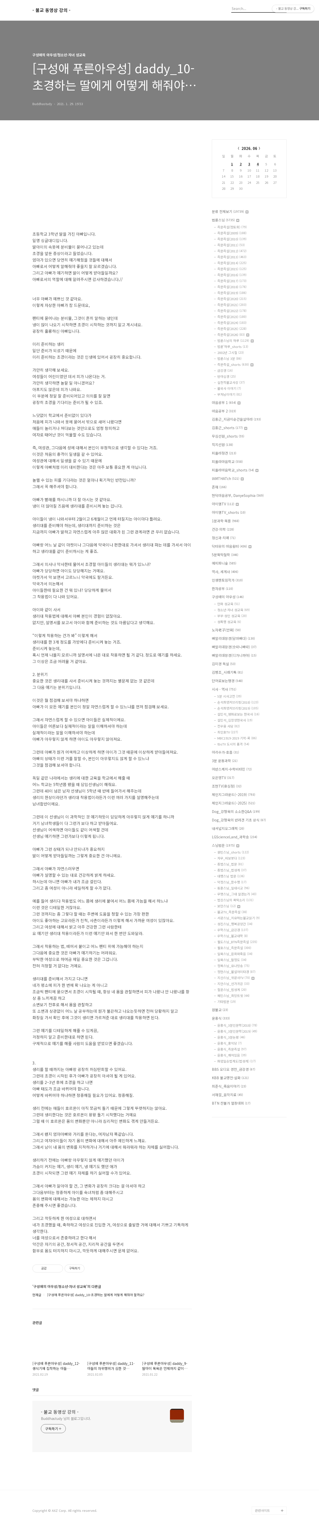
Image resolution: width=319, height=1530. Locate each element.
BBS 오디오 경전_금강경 (233, 1069)
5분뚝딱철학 (225, 554)
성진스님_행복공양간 (234, 924)
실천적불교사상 (231, 382)
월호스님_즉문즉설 (234, 947)
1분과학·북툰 (225, 520)
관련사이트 (262, 1510)
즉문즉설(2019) (231, 292)
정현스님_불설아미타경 (236, 971)
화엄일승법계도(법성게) (236, 1061)
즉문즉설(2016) (231, 274)
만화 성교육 (228, 603)
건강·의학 (223, 529)
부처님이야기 (229, 394)
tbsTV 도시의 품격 (233, 744)
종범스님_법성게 (231, 870)
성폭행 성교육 (229, 621)
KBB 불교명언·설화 (230, 1077)
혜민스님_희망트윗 (233, 995)
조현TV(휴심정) (226, 786)
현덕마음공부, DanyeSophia (238, 495)
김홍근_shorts (229, 427)
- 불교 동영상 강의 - (51, 10)
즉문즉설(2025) (231, 328)
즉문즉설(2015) (231, 268)
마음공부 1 (226, 402)
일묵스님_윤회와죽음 (234, 953)
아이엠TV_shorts (228, 512)
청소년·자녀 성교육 (233, 609)
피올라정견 (224, 453)
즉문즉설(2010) (231, 239)
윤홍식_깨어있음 (231, 1055)
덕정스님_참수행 (231, 882)
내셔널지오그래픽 (228, 828)
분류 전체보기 (230, 211)
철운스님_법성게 (231, 989)
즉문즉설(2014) (231, 263)
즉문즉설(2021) (231, 304)
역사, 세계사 (225, 571)
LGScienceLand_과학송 (234, 836)
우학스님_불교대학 (232, 935)
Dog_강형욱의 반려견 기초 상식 (239, 819)
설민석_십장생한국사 (234, 720)
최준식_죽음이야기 (229, 1086)
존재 (219, 486)
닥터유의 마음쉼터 (231, 546)
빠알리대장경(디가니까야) (234, 655)
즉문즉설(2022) (231, 310)
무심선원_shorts (228, 436)
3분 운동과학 (225, 760)
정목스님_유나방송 (233, 965)
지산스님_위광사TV (235, 977)
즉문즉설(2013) (231, 257)
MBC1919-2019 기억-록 (237, 738)
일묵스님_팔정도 (231, 959)
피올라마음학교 (227, 461)
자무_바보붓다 (231, 858)
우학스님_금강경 (232, 930)
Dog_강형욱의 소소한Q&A (236, 811)
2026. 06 (249, 148)
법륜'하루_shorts (232, 346)
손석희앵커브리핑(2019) (237, 708)
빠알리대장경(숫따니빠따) (234, 646)
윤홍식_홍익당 (229, 1043)
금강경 (225, 370)
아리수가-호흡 (225, 752)
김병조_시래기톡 (227, 672)
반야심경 (226, 376)
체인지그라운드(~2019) (233, 794)
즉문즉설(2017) (231, 280)
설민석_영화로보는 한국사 (238, 714)
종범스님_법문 (230, 864)
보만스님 (228, 906)
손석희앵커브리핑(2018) (237, 702)
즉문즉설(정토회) (232, 227)
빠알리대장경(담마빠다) (233, 638)
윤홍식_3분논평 (231, 1037)
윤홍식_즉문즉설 (231, 1049)
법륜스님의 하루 (235, 340)
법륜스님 (225, 219)
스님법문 (225, 845)
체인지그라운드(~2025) (233, 802)
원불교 (220, 1009)
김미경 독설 (224, 663)
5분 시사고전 (229, 696)
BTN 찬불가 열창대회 (231, 1103)
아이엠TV (225, 503)
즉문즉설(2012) (231, 251)
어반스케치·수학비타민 (232, 769)
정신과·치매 (224, 537)
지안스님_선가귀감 (233, 983)
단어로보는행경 (227, 680)
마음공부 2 (224, 410)
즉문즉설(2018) (231, 286)
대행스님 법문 (230, 876)
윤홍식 (221, 1018)
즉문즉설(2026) (233, 334)
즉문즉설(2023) (231, 316)
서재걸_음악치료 (227, 1094)
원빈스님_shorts (233, 852)
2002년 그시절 (230, 352)
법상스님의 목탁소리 (235, 900)
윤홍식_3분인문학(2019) (237, 1031)
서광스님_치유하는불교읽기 (238, 918)
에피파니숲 (224, 563)
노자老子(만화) (226, 629)
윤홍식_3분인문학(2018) (237, 1025)
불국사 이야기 (229, 388)
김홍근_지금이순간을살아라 (236, 419)
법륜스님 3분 (229, 358)
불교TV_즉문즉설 (232, 912)
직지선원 (222, 444)
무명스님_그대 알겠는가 (236, 894)
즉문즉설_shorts (235, 364)
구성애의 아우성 (228, 596)
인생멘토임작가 (227, 580)
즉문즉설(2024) (231, 322)
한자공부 (222, 588)
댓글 (35, 1389)
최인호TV (227, 732)
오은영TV (223, 777)
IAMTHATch (228, 478)
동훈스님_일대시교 (233, 888)
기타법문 (226, 1001)
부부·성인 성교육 (232, 615)
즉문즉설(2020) (231, 298)
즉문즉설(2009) (231, 233)
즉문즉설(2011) (231, 245)
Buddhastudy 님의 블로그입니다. (66, 1418)
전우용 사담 (228, 726)
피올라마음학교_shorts (235, 469)
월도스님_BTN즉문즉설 (237, 941)
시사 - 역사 (224, 689)
